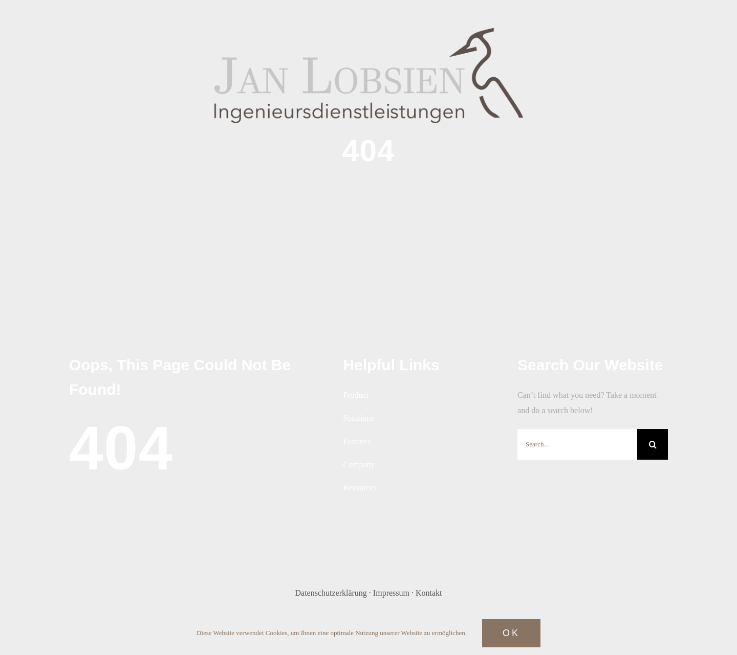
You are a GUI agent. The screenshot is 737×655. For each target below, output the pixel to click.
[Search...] (577, 444)
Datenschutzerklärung (330, 593)
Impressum (391, 593)
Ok (511, 633)
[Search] (652, 444)
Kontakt (429, 593)
